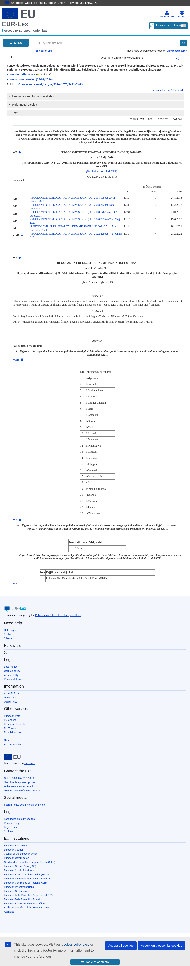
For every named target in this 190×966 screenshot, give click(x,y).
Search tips (44, 50)
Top (15, 583)
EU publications (12, 732)
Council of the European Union (20, 853)
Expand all (159, 90)
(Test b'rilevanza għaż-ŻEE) (101, 171)
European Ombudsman (16, 891)
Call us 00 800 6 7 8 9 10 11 (19, 778)
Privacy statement (14, 679)
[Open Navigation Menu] (16, 43)
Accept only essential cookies (161, 945)
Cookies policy (12, 670)
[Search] (183, 43)
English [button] (182, 14)
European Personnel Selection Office (24, 903)
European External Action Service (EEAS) (26, 874)
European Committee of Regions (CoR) (25, 882)
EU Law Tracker (13, 744)
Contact (8, 634)
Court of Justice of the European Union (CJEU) (29, 862)
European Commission (16, 857)
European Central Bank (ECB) (20, 866)
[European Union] (12, 757)
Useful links (10, 701)
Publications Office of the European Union (58, 615)
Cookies (8, 831)
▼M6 (16, 359)
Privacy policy (11, 823)
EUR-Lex (15, 24)
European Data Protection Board (22, 899)
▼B (15, 519)
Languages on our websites (19, 818)
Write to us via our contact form (21, 786)
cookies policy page (75, 944)
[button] (95, 962)
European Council (13, 849)
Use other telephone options (19, 782)
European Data (12, 715)
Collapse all (175, 90)
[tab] (95, 96)
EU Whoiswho (11, 728)
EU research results (15, 724)
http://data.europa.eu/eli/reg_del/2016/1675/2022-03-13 (47, 84)
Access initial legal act (21, 74)
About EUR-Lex (12, 693)
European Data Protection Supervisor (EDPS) (29, 895)
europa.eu (29, 763)
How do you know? (83, 2)
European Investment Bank (19, 886)
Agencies (9, 911)
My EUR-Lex (167, 14)
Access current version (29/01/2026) (30, 79)
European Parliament (15, 845)
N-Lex (7, 740)
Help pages (10, 630)
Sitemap (8, 638)
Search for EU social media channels (24, 804)
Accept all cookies (121, 945)
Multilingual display (22, 104)
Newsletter (10, 697)
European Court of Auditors (19, 870)
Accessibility (11, 675)
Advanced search (177, 50)
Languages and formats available (31, 96)
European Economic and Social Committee (27, 878)
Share (179, 59)
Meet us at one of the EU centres (22, 790)
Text (13, 112)
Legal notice (11, 666)
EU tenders (10, 719)
